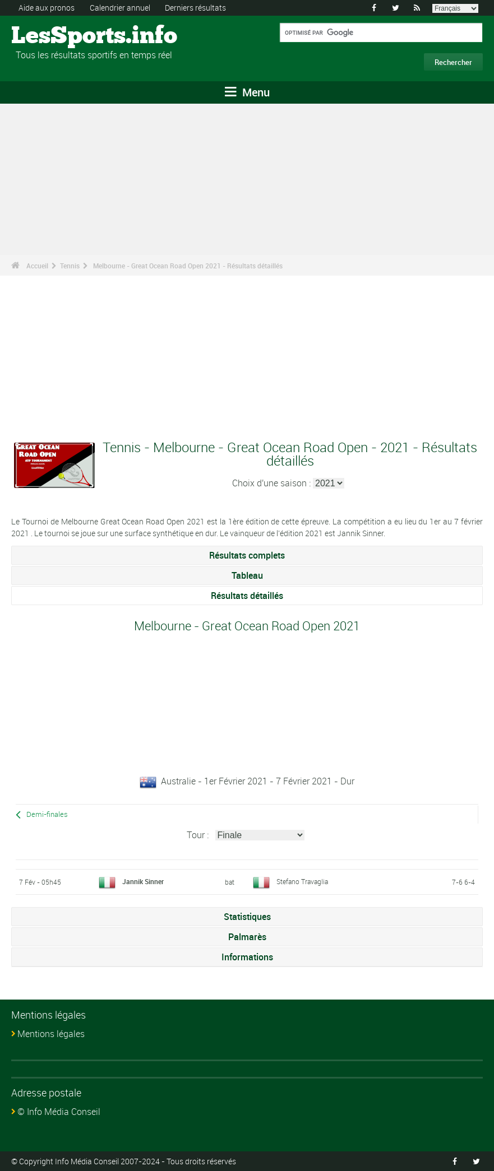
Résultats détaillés (247, 595)
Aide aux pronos (47, 7)
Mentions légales (51, 1034)
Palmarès (247, 937)
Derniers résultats (195, 7)
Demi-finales (47, 814)
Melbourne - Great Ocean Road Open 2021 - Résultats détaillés (188, 265)
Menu (247, 92)
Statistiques (247, 916)
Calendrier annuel (120, 7)
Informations (247, 957)
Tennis (70, 265)
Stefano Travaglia (302, 881)
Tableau (247, 575)
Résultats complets (247, 555)
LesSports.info (53, 36)
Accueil (37, 265)
